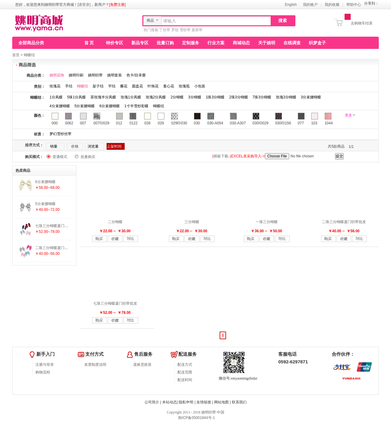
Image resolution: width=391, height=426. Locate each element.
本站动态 (169, 402)
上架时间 (114, 146)
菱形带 (197, 30)
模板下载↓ (222, 156)
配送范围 (184, 372)
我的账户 (310, 4)
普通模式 (60, 157)
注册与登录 (44, 364)
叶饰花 (153, 86)
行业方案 (216, 42)
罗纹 (175, 30)
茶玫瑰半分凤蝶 (103, 97)
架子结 (98, 86)
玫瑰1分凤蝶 (131, 97)
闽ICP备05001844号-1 (196, 418)
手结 (68, 86)
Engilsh (291, 4)
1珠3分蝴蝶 (215, 97)
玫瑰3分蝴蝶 (286, 97)
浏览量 (93, 146)
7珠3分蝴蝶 (262, 97)
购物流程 (42, 372)
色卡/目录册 (136, 75)
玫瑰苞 (184, 86)
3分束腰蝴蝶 (311, 97)
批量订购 (165, 42)
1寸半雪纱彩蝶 (136, 106)
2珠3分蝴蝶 (238, 97)
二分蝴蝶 (115, 222)
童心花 (168, 86)
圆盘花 (137, 86)
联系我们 (239, 402)
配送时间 (184, 380)
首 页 (89, 42)
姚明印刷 (76, 75)
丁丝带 (164, 30)
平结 (111, 86)
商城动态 (241, 42)
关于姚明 (266, 42)
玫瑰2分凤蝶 (156, 97)
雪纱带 (185, 30)
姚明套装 (114, 75)
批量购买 (88, 157)
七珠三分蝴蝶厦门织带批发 (115, 303)
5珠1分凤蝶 (76, 97)
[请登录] (84, 4)
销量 (53, 146)
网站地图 (221, 402)
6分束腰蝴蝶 (109, 106)
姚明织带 (95, 75)
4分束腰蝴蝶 (59, 106)
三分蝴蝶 (192, 222)
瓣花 (123, 86)
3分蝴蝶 (194, 97)
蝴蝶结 (29, 55)
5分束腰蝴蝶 (85, 106)
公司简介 (151, 402)
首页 (16, 55)
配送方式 (184, 364)
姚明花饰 (56, 75)
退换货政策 (142, 364)
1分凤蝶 (56, 97)
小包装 (199, 86)
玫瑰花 (54, 86)
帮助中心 (353, 4)
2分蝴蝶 (177, 97)
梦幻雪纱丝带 (60, 134)
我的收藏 (332, 4)
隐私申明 (186, 402)
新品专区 (139, 42)
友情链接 (203, 402)
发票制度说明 (95, 364)
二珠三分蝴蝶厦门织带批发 (344, 222)
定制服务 (190, 42)
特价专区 (114, 42)
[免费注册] (117, 4)
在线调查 (292, 42)
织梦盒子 (317, 42)
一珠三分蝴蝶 (267, 222)
